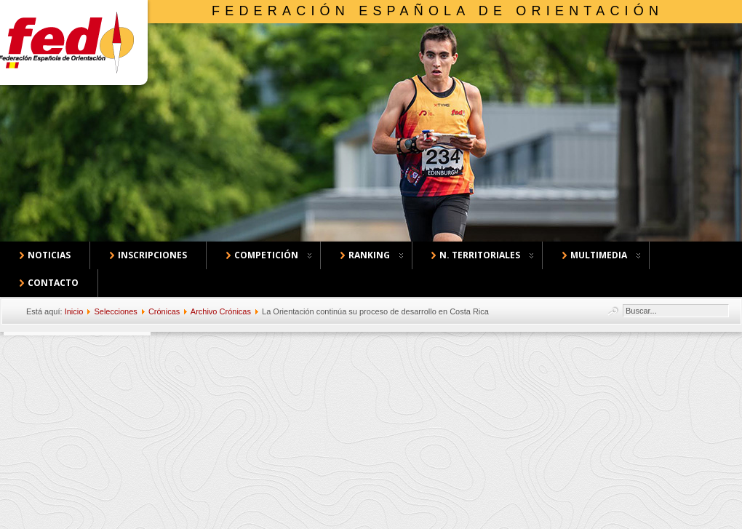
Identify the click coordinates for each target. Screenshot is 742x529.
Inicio (74, 311)
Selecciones (115, 311)
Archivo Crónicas (221, 311)
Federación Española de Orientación (437, 11)
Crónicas (164, 311)
